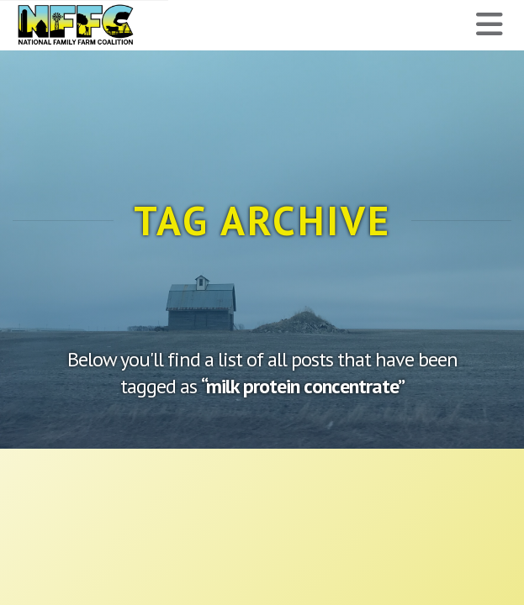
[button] (489, 24)
